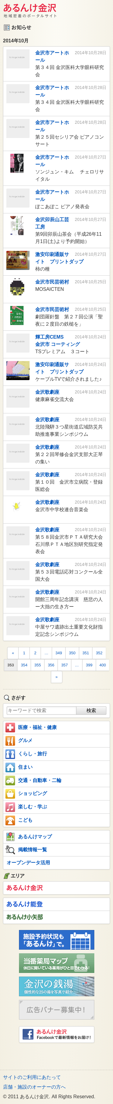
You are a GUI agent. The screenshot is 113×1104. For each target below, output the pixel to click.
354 (24, 665)
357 (64, 665)
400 (102, 665)
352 (99, 653)
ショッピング (26, 794)
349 (58, 653)
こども (19, 820)
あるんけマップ (28, 836)
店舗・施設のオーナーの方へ (34, 1086)
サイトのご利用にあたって (32, 1077)
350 (72, 653)
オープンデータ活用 (28, 862)
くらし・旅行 (26, 754)
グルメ (19, 741)
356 (51, 665)
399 (89, 665)
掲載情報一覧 (26, 849)
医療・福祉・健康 (31, 727)
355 (37, 665)
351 (86, 653)
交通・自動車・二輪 (33, 780)
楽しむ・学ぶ (26, 807)
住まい (19, 767)
